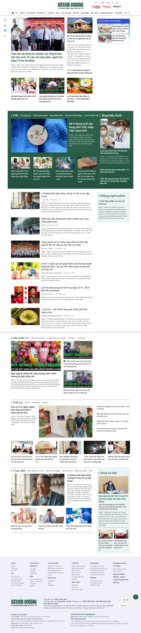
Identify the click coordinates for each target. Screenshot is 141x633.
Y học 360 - (45, 200)
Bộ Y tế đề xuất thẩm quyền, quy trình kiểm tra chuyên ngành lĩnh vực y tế (41, 175)
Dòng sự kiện (108, 473)
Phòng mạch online (106, 13)
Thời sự (22, 13)
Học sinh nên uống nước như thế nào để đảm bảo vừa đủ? (119, 38)
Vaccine (32, 586)
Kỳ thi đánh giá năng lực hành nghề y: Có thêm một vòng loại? (114, 171)
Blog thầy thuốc (56, 115)
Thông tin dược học (36, 581)
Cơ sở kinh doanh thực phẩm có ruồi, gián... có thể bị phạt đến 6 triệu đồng (78, 99)
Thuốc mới (33, 583)
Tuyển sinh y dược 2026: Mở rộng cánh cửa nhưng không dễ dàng (113, 152)
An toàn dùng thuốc (36, 579)
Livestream (33, 573)
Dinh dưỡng (85, 13)
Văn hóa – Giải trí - (47, 248)
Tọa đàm (32, 569)
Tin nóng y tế (25, 115)
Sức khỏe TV (41, 13)
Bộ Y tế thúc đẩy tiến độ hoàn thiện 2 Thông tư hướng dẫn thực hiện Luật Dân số (106, 545)
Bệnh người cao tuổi (35, 471)
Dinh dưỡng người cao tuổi (99, 568)
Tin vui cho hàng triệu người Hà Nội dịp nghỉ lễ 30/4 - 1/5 (46, 459)
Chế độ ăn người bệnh (97, 570)
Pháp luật (36, 403)
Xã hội (27, 403)
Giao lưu (32, 571)
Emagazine (51, 581)
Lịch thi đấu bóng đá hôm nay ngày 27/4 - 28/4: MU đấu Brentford (65, 289)
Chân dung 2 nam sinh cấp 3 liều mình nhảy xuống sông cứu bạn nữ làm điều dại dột (77, 364)
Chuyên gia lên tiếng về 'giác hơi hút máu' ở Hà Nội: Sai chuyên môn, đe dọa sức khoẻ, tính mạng (87, 176)
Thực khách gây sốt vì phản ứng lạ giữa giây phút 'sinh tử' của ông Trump (112, 430)
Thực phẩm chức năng (97, 575)
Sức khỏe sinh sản (96, 583)
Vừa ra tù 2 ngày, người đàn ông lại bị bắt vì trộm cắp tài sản (23, 410)
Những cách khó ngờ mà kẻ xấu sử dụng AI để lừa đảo (118, 458)
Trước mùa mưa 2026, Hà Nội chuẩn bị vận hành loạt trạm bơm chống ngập (94, 459)
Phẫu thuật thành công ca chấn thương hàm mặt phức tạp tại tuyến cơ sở (64, 175)
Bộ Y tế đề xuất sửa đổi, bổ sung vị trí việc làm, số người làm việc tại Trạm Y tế (79, 38)
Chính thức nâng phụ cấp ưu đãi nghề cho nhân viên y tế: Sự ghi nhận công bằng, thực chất (114, 181)
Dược (57, 13)
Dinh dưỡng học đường (109, 21)
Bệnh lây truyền (95, 585)
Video (49, 583)
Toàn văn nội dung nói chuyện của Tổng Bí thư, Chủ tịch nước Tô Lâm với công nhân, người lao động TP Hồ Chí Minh (37, 57)
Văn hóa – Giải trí (119, 577)
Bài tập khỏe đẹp (77, 589)
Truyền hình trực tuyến (56, 338)
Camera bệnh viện (91, 115)
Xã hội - (43, 225)
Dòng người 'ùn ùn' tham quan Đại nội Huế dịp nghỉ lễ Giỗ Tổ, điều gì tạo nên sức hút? (64, 243)
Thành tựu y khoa (40, 115)
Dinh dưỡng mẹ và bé (97, 566)
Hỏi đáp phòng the (96, 581)
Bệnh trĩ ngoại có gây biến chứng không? (21, 527)
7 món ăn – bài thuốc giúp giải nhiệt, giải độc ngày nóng (64, 311)
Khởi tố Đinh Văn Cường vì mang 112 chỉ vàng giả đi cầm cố (112, 422)
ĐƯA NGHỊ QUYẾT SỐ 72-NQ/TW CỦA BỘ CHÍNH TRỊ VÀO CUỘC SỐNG (113, 499)
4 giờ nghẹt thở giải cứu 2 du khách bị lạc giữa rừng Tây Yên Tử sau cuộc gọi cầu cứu (51, 99)
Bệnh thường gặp (53, 471)
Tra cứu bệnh (31, 13)
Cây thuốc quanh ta (54, 570)
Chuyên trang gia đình (120, 580)
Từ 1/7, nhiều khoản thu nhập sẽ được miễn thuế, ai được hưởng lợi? (79, 71)
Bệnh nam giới (81, 471)
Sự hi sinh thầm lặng (73, 115)
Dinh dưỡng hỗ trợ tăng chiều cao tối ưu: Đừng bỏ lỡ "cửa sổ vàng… (120, 29)
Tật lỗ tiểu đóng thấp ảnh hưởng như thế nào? (78, 527)
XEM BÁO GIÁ (90, 614)
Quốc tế (45, 403)
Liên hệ (123, 606)
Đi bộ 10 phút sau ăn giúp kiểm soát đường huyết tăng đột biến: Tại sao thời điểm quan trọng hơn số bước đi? (66, 266)
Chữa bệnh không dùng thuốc (55, 574)
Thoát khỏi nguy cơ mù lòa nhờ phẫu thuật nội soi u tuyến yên (77, 391)
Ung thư (74, 579)
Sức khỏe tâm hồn (78, 577)
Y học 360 (50, 13)
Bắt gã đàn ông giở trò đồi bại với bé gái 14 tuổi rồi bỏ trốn (113, 408)
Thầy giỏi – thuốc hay (55, 566)
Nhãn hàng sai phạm (119, 569)
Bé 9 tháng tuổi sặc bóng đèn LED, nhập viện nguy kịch (81, 127)
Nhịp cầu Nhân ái (119, 574)
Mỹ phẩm (75, 585)
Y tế (16, 13)
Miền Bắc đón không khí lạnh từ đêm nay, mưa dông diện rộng (65, 220)
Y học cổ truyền (66, 13)
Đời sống (116, 582)
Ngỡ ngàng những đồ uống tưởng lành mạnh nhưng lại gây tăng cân (33, 375)
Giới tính (76, 13)
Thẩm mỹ (75, 587)
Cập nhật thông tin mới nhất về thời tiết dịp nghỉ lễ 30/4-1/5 (23, 97)
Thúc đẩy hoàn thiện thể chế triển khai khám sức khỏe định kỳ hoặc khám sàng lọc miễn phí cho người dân (112, 507)
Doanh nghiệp (117, 571)
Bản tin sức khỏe (38, 338)
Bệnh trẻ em (76, 575)
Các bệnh (71, 338)
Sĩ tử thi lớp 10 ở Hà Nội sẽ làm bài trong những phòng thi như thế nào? (21, 459)
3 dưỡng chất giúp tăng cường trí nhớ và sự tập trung (65, 195)
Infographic (51, 585)
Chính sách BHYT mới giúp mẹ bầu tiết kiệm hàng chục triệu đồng (19, 173)
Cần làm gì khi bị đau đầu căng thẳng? (51, 527)
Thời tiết (81, 338)
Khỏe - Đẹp (94, 13)
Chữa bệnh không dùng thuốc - (52, 273)
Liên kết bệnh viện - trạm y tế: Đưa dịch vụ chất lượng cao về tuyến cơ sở (121, 544)
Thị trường (118, 13)
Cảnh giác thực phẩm (97, 572)
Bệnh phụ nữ (67, 471)
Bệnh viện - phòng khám (55, 568)
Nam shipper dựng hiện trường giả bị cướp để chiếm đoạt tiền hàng (68, 459)
